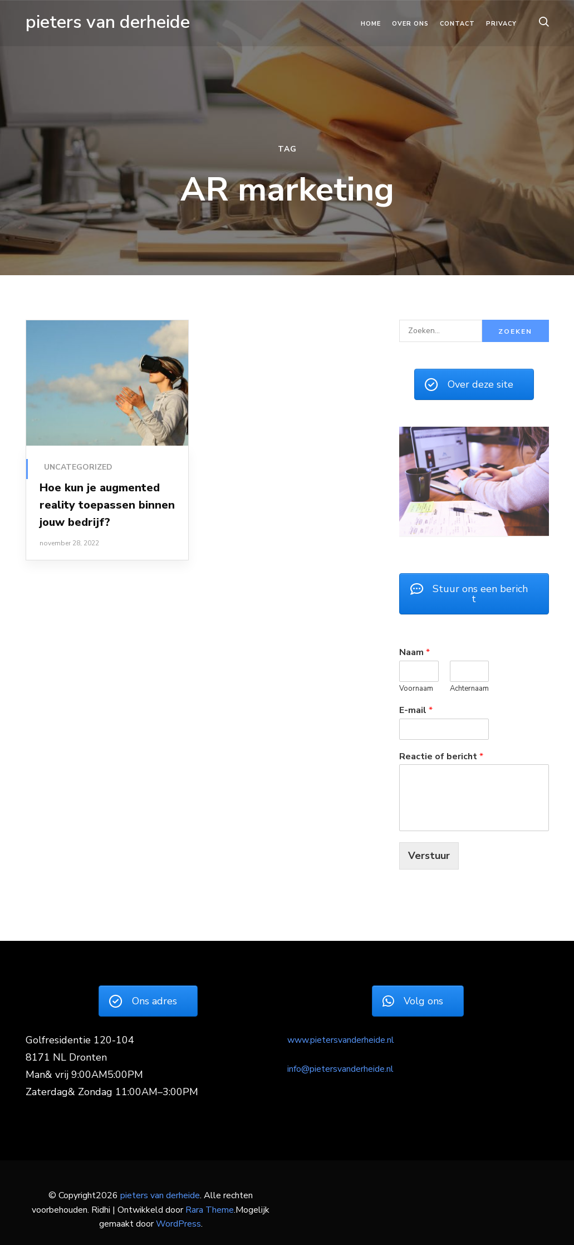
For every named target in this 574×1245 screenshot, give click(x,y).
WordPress (178, 1224)
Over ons (410, 23)
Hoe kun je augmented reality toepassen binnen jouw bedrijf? (107, 505)
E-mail (416, 710)
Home (371, 23)
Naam (414, 652)
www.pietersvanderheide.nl (340, 1040)
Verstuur (429, 855)
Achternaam (469, 689)
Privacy (501, 23)
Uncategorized (78, 467)
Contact (457, 23)
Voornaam (416, 689)
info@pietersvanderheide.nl (340, 1069)
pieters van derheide (108, 22)
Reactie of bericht (441, 757)
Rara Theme (209, 1210)
